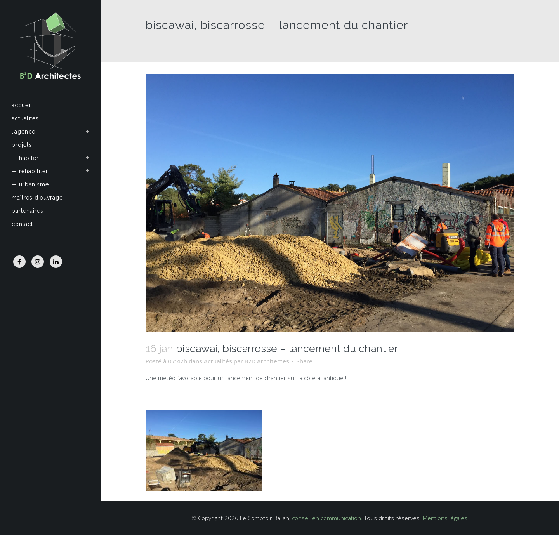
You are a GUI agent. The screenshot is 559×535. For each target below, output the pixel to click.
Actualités (218, 361)
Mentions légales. (446, 518)
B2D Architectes (267, 361)
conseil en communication (326, 518)
